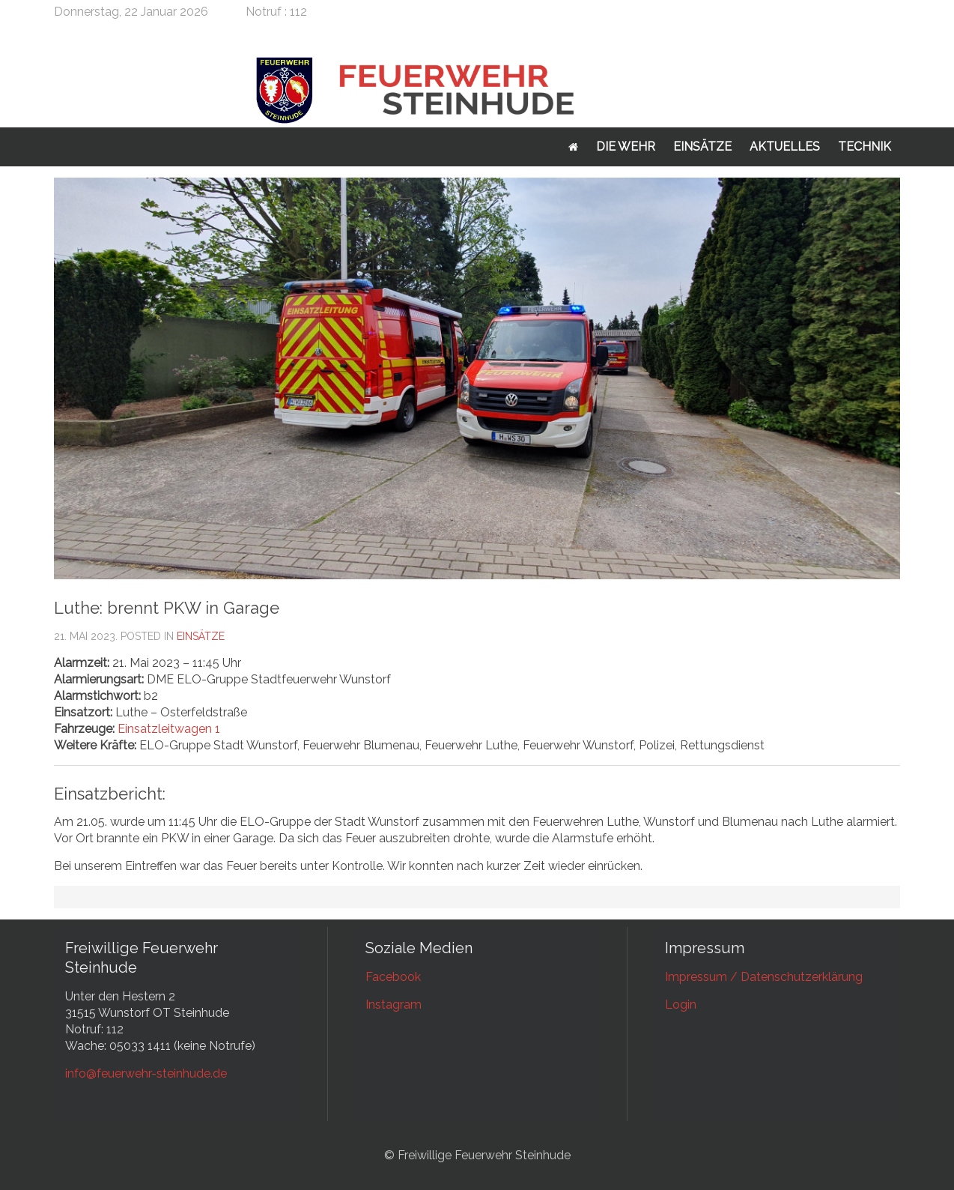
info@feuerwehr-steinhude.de (146, 1073)
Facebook (393, 977)
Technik (864, 146)
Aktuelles (785, 146)
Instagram (393, 1004)
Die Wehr (625, 146)
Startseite (573, 147)
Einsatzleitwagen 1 (169, 729)
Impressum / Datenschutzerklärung (764, 977)
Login (680, 1004)
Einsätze (702, 146)
